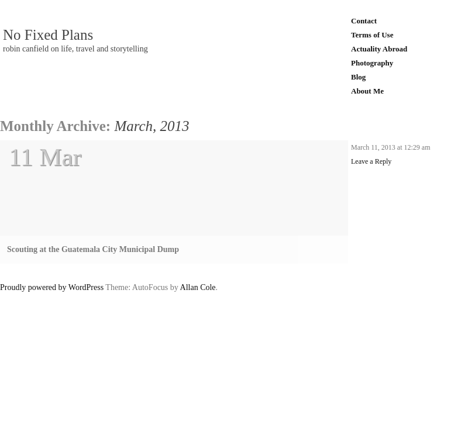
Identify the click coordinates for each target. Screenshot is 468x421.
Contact (364, 20)
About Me (367, 91)
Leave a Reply (371, 161)
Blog (358, 77)
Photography (372, 62)
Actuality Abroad (379, 48)
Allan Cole (198, 287)
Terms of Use (372, 34)
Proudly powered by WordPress (52, 287)
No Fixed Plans (48, 35)
